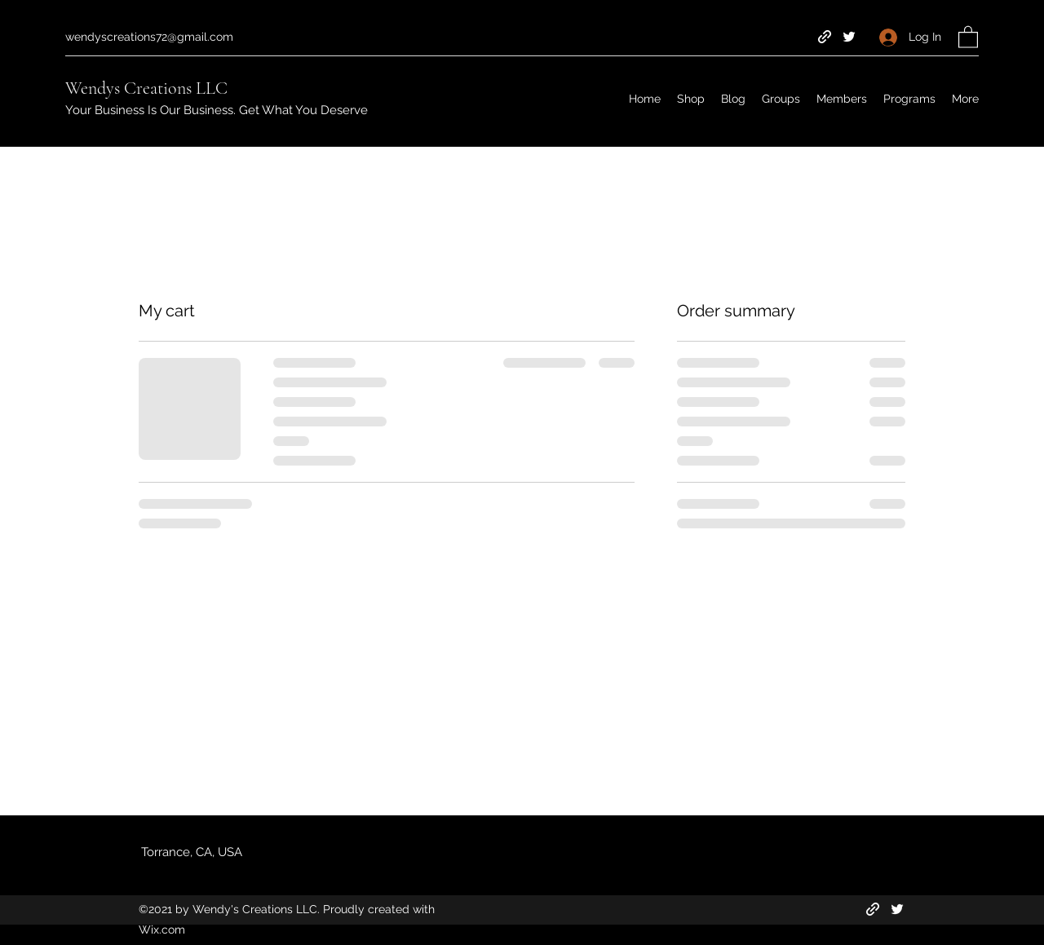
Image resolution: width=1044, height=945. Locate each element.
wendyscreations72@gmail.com (149, 36)
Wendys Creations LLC (146, 88)
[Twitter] (849, 37)
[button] (968, 36)
